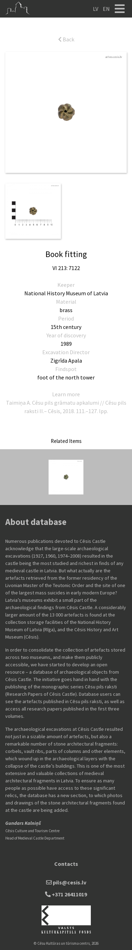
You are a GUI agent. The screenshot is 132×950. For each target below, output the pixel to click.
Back (66, 39)
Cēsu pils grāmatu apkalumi (65, 402)
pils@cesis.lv (66, 882)
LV (95, 8)
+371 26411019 (66, 894)
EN (106, 8)
